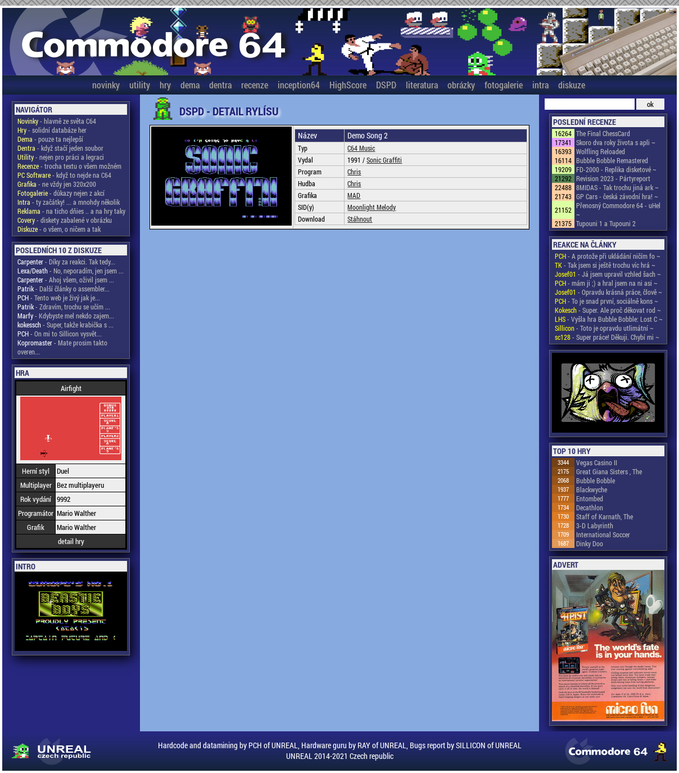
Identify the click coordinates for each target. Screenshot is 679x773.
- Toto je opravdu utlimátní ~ (604, 327)
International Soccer (603, 534)
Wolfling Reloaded (600, 151)
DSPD (386, 85)
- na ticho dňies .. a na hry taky (71, 210)
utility (139, 85)
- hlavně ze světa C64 (56, 120)
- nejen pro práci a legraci (60, 156)
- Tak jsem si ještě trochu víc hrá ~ (605, 264)
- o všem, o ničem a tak (59, 228)
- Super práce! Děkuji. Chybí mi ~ (607, 336)
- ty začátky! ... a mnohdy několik (68, 201)
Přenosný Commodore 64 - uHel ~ (618, 210)
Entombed (589, 498)
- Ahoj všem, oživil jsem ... (65, 279)
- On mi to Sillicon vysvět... (59, 333)
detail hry (71, 541)
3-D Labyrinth (594, 525)
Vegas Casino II (596, 462)
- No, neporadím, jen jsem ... (70, 270)
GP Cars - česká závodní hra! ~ (617, 196)
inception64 (299, 85)
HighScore (347, 85)
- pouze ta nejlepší (50, 138)
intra (540, 85)
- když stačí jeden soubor (60, 147)
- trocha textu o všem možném (69, 165)
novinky (106, 85)
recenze (254, 85)
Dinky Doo (589, 543)
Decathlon (589, 507)
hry (165, 85)
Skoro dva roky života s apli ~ (615, 142)
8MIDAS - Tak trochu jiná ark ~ (617, 187)
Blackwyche (591, 489)
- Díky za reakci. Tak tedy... (66, 261)
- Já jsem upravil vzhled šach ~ (608, 273)
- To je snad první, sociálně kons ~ (606, 300)
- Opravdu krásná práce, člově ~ (608, 291)
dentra (220, 85)
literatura (422, 85)
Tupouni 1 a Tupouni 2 (606, 223)
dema (190, 85)
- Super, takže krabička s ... (65, 324)
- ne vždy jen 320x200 (56, 183)
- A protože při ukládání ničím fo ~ (607, 255)
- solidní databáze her (52, 129)
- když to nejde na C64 (64, 174)
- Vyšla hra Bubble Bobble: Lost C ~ (609, 318)
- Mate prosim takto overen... (62, 347)
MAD (353, 195)
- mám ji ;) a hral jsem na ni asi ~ (606, 282)
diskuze (571, 85)
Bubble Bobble (595, 480)
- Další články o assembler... (63, 288)
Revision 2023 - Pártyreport (613, 178)
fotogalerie (504, 85)
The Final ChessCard (603, 133)
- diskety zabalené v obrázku (64, 219)
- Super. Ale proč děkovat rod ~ (608, 309)
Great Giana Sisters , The (609, 471)
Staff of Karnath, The (604, 516)
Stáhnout (359, 218)
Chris (354, 171)
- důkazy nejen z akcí (61, 192)
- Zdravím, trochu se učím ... (63, 306)
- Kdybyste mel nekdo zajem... (65, 315)
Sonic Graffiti (384, 159)
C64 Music (361, 147)
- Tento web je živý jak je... (58, 297)
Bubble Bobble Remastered (612, 160)
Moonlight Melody (371, 207)
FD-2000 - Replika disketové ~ (616, 169)
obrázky (461, 85)
